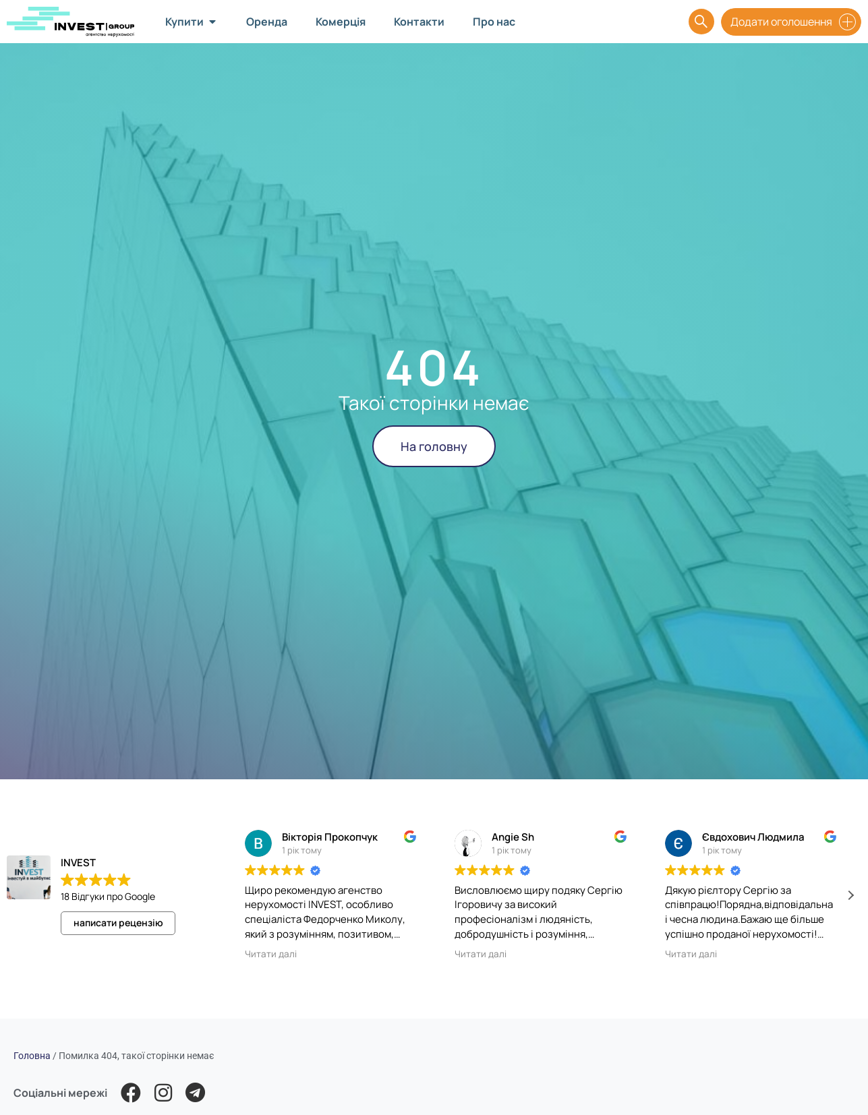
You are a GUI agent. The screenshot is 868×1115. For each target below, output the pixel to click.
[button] (850, 895)
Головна (32, 1055)
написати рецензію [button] (118, 922)
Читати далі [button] (271, 954)
